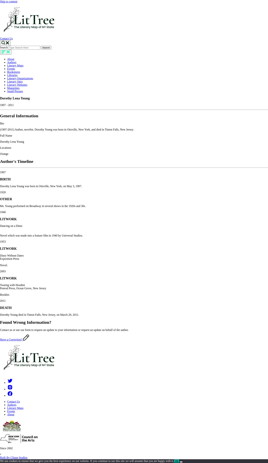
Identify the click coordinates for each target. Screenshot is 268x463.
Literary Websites (17, 84)
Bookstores (13, 71)
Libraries (12, 75)
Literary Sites (15, 81)
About (10, 59)
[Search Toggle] (5, 43)
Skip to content (8, 1)
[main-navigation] (5, 52)
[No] (181, 461)
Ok (176, 461)
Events (11, 68)
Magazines (13, 88)
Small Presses (15, 91)
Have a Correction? (14, 339)
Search (4, 47)
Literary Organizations (20, 78)
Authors (11, 62)
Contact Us (6, 38)
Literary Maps (15, 65)
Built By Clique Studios (13, 457)
